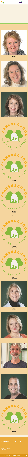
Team (8, 23)
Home (2, 23)
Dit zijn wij (5, 23)
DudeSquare (18, 455)
